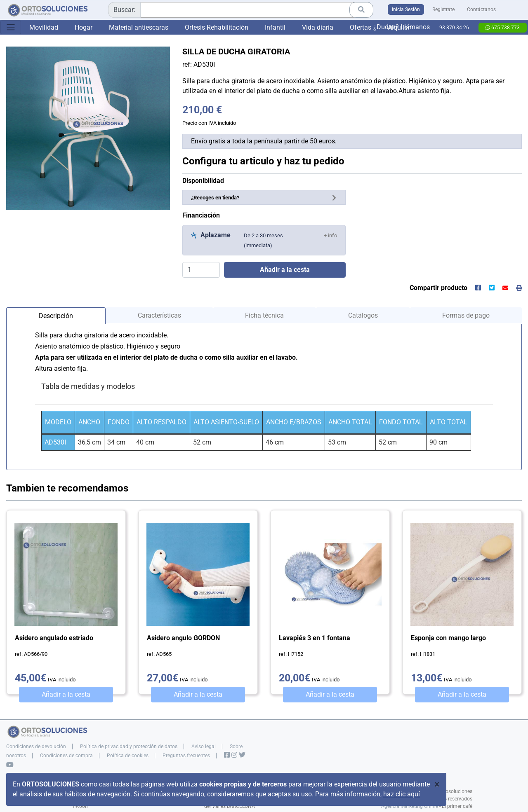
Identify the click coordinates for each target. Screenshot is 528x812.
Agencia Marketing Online (409, 806)
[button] (330, 235)
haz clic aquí (401, 794)
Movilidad (43, 27)
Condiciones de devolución (36, 746)
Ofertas (360, 27)
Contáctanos (481, 9)
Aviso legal (203, 746)
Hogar (83, 27)
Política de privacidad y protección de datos (128, 746)
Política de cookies (127, 755)
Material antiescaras (138, 27)
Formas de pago (466, 315)
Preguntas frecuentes (186, 755)
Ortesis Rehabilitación (216, 27)
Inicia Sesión (406, 9)
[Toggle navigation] (10, 27)
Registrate (443, 9)
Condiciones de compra (66, 755)
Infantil (275, 27)
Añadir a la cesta (66, 694)
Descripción (56, 316)
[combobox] (240, 10)
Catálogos (363, 315)
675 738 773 (503, 27)
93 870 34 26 (454, 27)
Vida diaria (317, 27)
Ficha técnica (264, 315)
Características (159, 315)
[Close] (437, 784)
